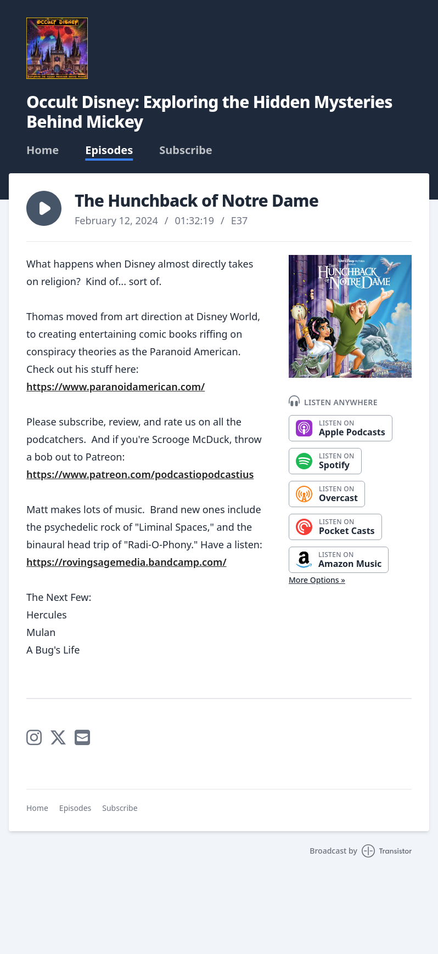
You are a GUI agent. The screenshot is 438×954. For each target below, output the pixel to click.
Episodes (109, 150)
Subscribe (185, 150)
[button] (43, 208)
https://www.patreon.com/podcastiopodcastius (140, 474)
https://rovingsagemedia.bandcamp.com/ (126, 562)
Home (42, 150)
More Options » (317, 580)
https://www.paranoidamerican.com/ (115, 386)
